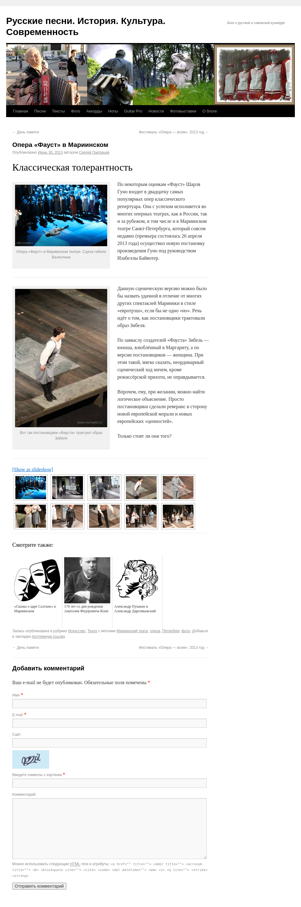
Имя (15, 695)
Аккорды (94, 111)
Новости (156, 111)
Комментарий (24, 794)
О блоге (209, 111)
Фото (75, 111)
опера (155, 631)
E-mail (17, 715)
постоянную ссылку (48, 636)
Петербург (170, 631)
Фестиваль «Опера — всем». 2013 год (174, 132)
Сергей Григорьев (94, 152)
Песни (40, 111)
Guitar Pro (133, 111)
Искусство (76, 631)
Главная (20, 111)
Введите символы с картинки (37, 775)
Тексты (58, 111)
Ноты (113, 111)
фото (186, 631)
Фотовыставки (183, 111)
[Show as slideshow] (32, 469)
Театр (92, 631)
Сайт (16, 734)
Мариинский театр (132, 631)
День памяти (25, 132)
